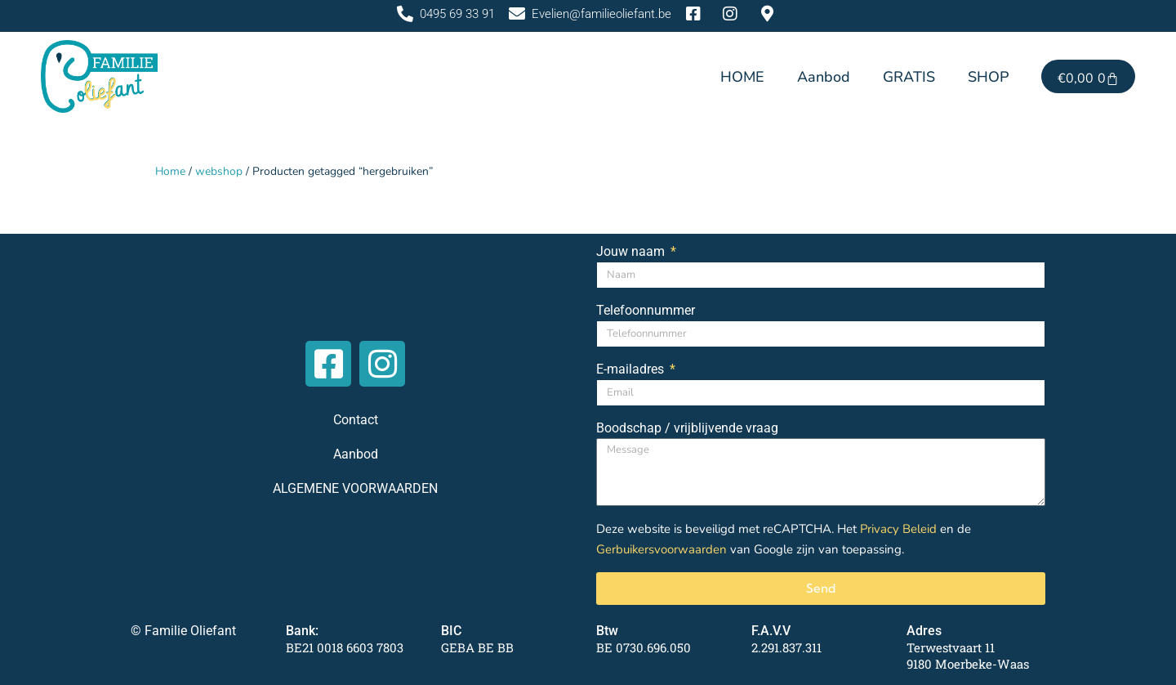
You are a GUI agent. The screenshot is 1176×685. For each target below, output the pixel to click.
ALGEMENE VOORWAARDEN (355, 487)
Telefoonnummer (645, 310)
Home (170, 171)
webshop (219, 171)
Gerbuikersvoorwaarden (662, 548)
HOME (742, 77)
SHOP (988, 77)
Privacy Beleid (899, 529)
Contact (355, 419)
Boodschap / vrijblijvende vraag (687, 428)
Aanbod (823, 77)
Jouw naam (632, 251)
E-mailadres (631, 369)
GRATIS (909, 77)
